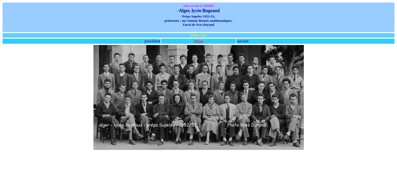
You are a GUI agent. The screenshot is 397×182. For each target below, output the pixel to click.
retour (198, 41)
